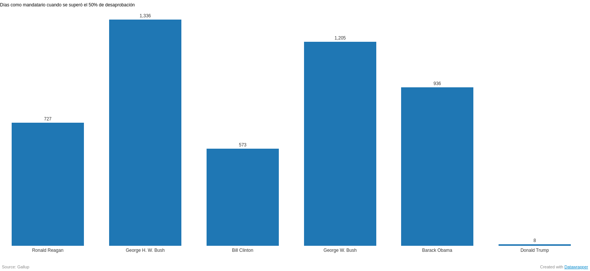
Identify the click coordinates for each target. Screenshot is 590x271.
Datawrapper (576, 267)
